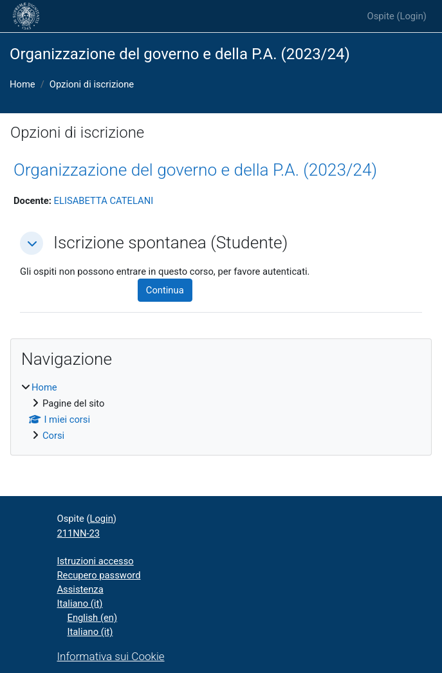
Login (411, 16)
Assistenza (80, 589)
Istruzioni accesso (95, 561)
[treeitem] (221, 411)
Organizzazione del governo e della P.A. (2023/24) (195, 170)
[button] (31, 243)
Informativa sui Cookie (111, 656)
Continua (165, 290)
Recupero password (99, 575)
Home (22, 84)
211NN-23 (78, 533)
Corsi (53, 435)
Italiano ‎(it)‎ (80, 603)
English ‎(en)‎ (93, 617)
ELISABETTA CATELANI (104, 201)
